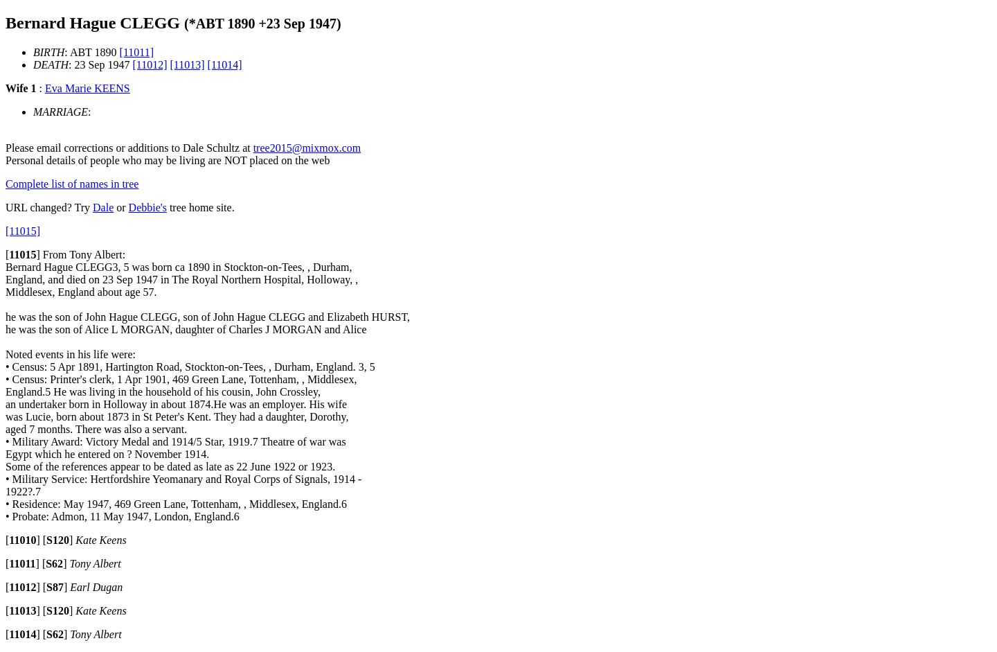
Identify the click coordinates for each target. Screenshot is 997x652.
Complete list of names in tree (72, 184)
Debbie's (148, 207)
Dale (103, 207)
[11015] (23, 231)
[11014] (225, 65)
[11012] (149, 65)
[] (23, 255)
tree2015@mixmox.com (307, 148)
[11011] (137, 52)
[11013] (187, 65)
